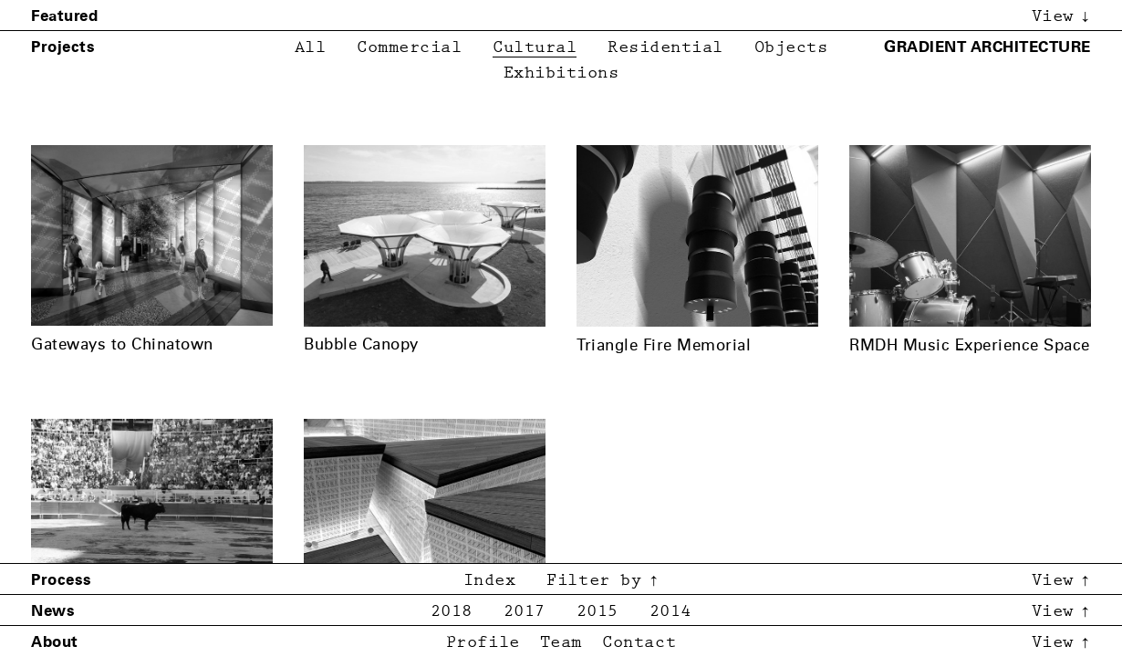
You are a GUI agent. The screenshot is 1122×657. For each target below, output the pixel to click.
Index (489, 580)
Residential (665, 48)
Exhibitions (561, 73)
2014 (670, 611)
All (311, 48)
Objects (791, 48)
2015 (597, 611)
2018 (452, 611)
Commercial (409, 48)
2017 (524, 611)
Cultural (535, 48)
